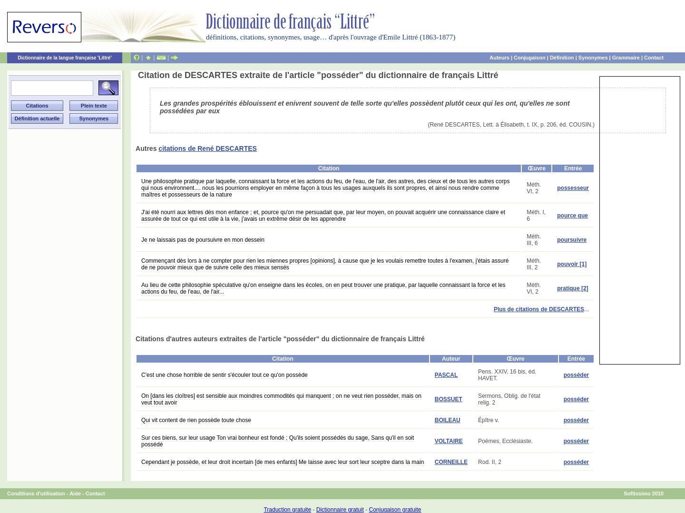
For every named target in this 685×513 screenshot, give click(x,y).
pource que (572, 215)
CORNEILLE (451, 462)
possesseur (573, 188)
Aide (75, 493)
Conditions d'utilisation (36, 493)
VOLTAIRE (449, 441)
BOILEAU (447, 420)
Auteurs (499, 57)
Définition (562, 57)
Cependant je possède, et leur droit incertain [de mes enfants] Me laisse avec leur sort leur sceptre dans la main (282, 462)
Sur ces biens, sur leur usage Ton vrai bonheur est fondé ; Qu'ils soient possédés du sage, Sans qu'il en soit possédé (277, 441)
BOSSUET (448, 399)
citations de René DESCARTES (207, 148)
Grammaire (626, 57)
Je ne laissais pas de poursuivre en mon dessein (202, 240)
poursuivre (572, 240)
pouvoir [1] (572, 264)
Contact (654, 57)
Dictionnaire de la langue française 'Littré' (65, 57)
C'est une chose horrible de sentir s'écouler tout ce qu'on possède (224, 375)
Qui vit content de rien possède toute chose (196, 420)
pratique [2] (572, 288)
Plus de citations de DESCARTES (539, 309)
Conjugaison (530, 57)
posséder (576, 375)
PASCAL (446, 375)
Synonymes (593, 57)
